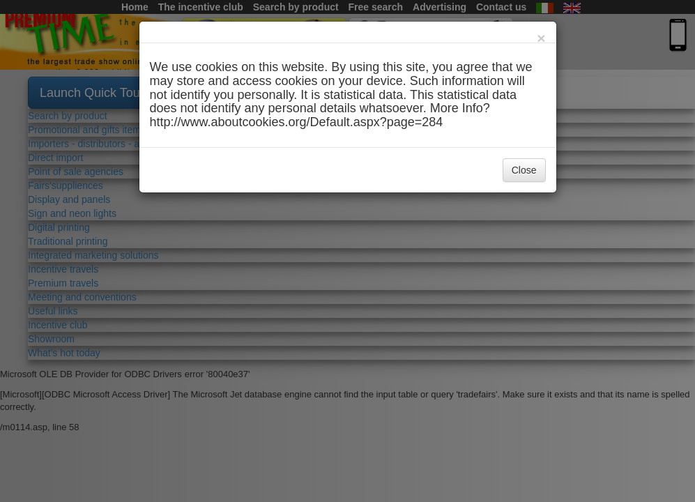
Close (524, 170)
